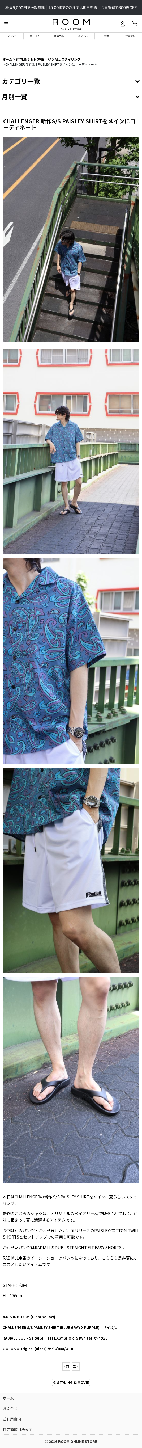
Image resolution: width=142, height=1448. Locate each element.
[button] (6, 23)
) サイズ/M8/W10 (38, 1348)
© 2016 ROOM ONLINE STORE (71, 1441)
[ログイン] (122, 23)
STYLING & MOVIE (71, 1382)
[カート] (134, 23)
